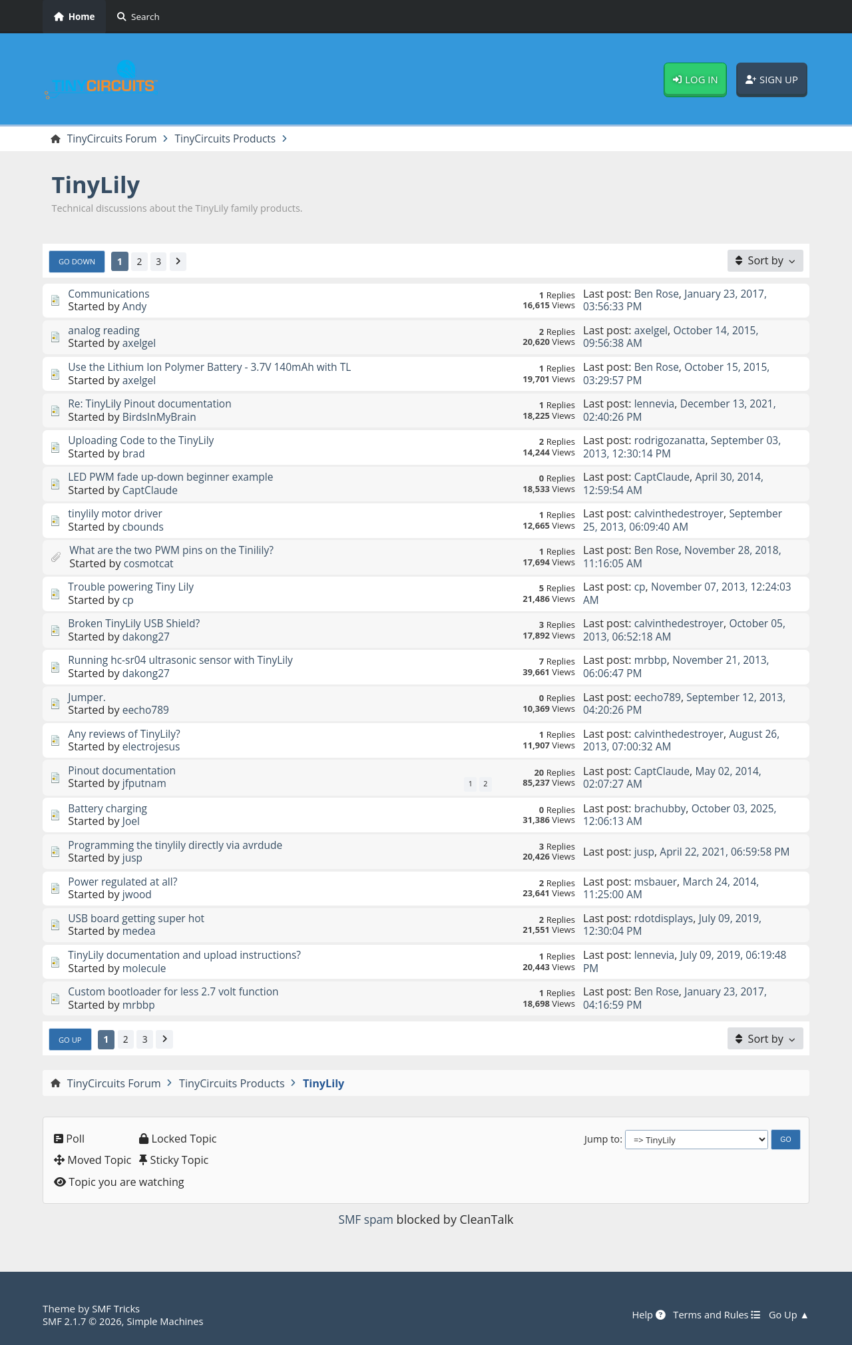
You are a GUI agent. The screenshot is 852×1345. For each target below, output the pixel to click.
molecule (145, 968)
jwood (137, 895)
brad (134, 454)
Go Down (78, 261)
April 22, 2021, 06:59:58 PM (680, 852)
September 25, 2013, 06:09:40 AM (686, 520)
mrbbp (651, 660)
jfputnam (145, 783)
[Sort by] (765, 261)
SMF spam (366, 1220)
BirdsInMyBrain (161, 417)
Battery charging (109, 809)
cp (128, 600)
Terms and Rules (713, 1315)
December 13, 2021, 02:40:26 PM (682, 410)
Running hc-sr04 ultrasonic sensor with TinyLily (185, 660)
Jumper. (87, 697)
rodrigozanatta (671, 440)
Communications (110, 294)
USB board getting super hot (139, 919)
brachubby (661, 809)
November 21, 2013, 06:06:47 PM (679, 666)
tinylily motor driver (117, 514)
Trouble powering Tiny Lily (133, 587)
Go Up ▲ (788, 1315)
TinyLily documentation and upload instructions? (190, 955)
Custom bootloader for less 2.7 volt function (178, 992)
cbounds (144, 527)
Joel (131, 822)
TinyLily (98, 184)
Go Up (71, 1040)
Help (643, 1315)
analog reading (105, 331)
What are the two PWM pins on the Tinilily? (176, 550)
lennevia (655, 404)
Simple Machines (170, 1321)
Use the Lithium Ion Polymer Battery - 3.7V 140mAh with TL (215, 367)
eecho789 (146, 710)
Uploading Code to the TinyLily (144, 440)
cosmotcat (150, 564)
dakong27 (147, 637)
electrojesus (152, 747)
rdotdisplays (665, 919)
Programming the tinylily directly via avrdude (180, 845)
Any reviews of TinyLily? (126, 734)
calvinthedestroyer (681, 514)
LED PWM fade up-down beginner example (175, 477)
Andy (135, 307)
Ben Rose (657, 294)
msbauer (656, 882)
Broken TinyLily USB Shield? (137, 624)
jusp (133, 859)
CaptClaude (151, 490)
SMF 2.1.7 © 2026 (84, 1321)
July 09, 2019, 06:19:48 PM (688, 961)
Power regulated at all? (125, 882)
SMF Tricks (117, 1309)
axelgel (140, 343)
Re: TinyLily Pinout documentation (153, 404)
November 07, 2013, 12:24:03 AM (668, 593)
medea (139, 932)
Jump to (602, 1139)
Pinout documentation (124, 771)
